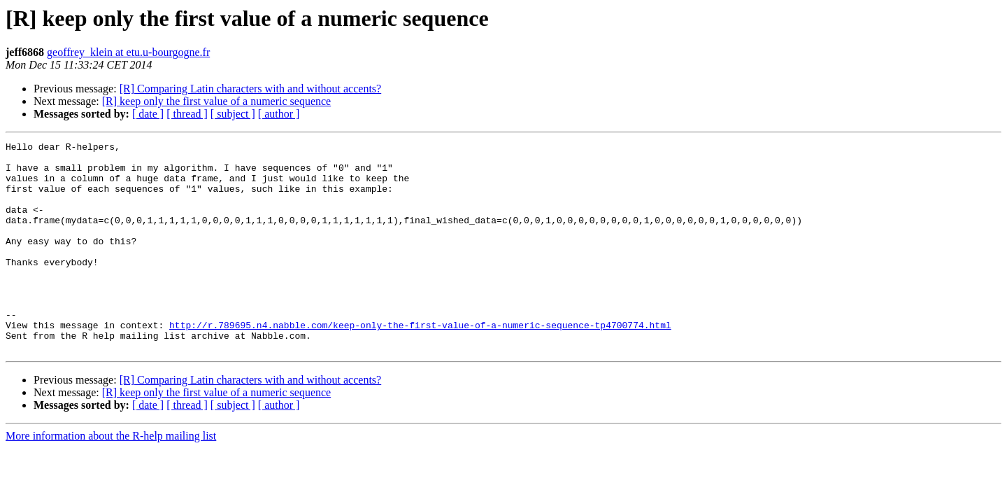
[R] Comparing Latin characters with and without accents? (251, 88)
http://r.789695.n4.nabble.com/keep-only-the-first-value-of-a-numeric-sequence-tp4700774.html (420, 362)
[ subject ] (232, 114)
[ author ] (279, 114)
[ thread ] (187, 114)
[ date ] (148, 114)
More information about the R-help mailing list (111, 478)
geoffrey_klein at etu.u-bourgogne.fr (128, 52)
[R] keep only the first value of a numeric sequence (216, 101)
